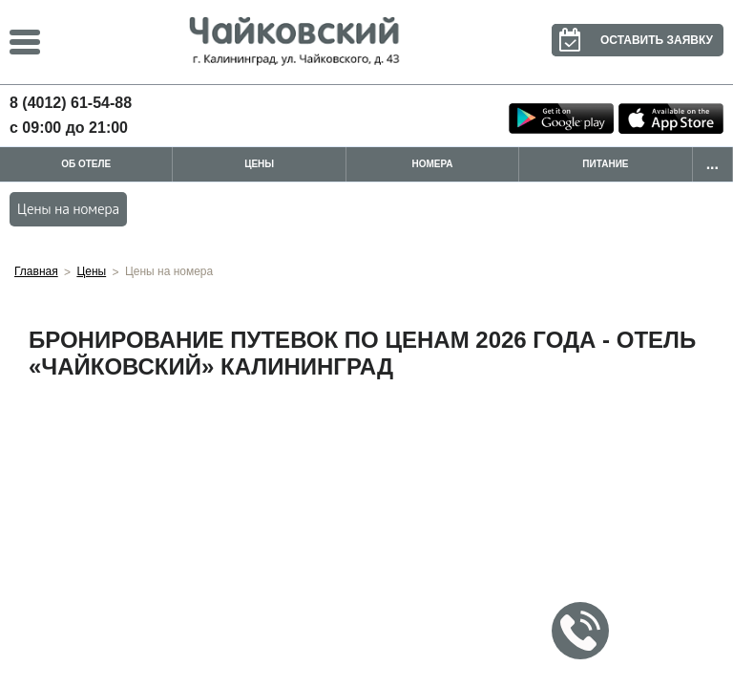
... (712, 164)
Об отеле (86, 164)
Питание (605, 164)
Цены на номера (68, 209)
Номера (432, 164)
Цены (259, 164)
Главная (36, 271)
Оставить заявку (632, 40)
